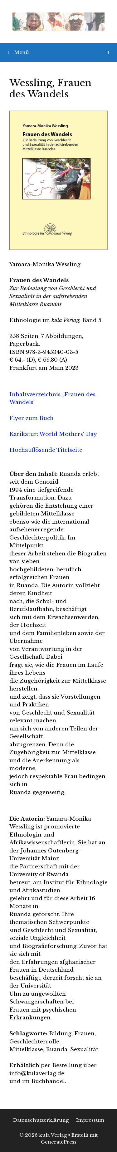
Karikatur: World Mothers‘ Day (53, 434)
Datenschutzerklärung (41, 1120)
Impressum (90, 1120)
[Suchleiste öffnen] (108, 52)
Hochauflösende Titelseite (45, 450)
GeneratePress (58, 1142)
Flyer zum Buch (31, 418)
